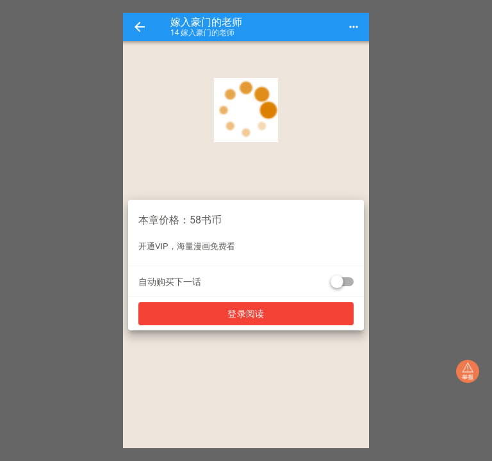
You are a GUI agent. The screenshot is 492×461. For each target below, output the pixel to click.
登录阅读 (246, 314)
